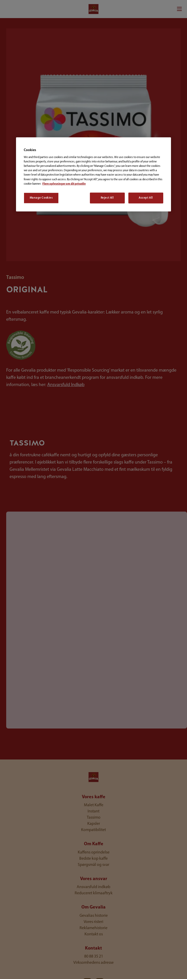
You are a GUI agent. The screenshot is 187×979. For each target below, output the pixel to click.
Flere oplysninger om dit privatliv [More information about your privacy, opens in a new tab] (64, 183)
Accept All (146, 197)
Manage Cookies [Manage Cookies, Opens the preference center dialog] (41, 197)
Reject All (107, 197)
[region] (93, 174)
